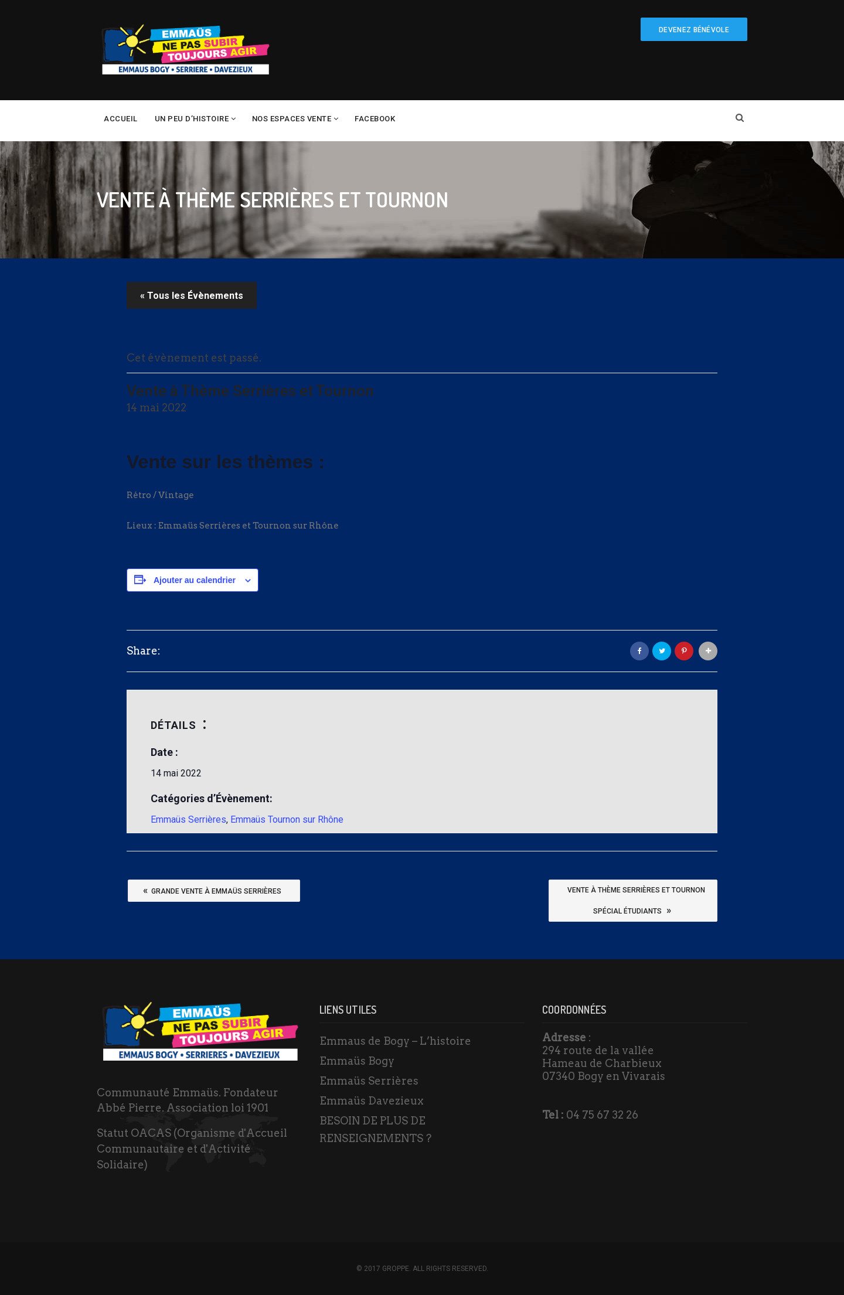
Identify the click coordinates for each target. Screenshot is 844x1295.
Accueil (121, 118)
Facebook (375, 118)
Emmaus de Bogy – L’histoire (395, 1041)
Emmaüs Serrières (188, 819)
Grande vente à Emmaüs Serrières (212, 890)
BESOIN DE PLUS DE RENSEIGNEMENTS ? (375, 1129)
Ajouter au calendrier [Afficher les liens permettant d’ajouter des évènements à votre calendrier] (195, 580)
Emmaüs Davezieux (371, 1101)
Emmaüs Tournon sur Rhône (286, 819)
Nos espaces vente (292, 118)
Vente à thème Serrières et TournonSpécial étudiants (636, 903)
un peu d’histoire (192, 118)
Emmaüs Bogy (356, 1061)
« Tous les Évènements (191, 295)
